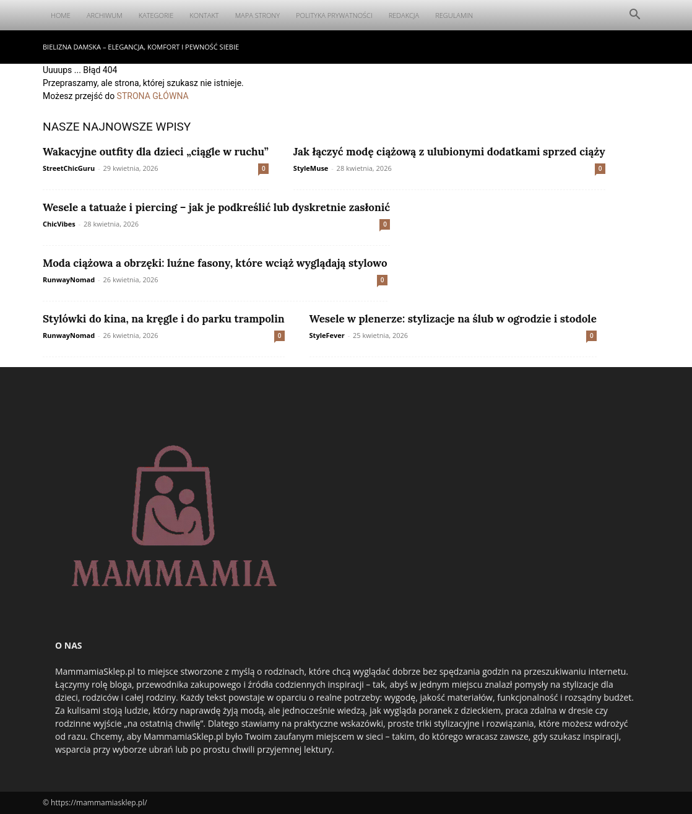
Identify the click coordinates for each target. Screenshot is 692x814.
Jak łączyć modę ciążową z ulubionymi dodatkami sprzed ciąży (449, 151)
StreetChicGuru (69, 168)
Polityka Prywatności (334, 15)
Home (61, 15)
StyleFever (327, 335)
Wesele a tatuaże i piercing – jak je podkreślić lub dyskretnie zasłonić (216, 207)
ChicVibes (59, 223)
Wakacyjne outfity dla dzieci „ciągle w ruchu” (156, 151)
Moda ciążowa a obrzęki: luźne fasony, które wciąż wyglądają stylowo (215, 263)
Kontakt (203, 15)
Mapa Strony (257, 15)
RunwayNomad (69, 279)
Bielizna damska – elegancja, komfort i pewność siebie (141, 46)
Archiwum (105, 15)
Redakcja (404, 15)
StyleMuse (311, 168)
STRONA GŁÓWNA (153, 96)
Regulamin (454, 15)
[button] (634, 16)
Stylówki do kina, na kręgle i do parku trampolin (164, 319)
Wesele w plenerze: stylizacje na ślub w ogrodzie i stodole (453, 319)
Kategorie (156, 15)
